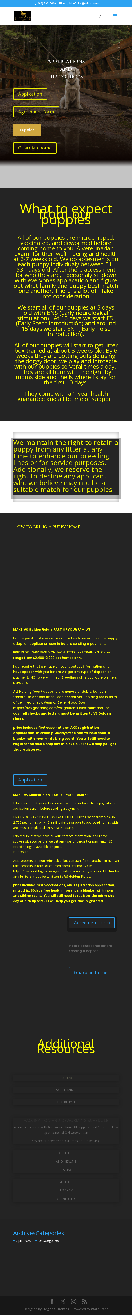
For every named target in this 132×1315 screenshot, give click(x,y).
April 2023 (23, 1240)
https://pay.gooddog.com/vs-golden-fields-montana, (51, 871)
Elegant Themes (55, 1309)
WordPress (99, 1309)
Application (30, 94)
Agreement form (36, 112)
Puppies (27, 129)
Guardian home (35, 148)
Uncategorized (49, 1240)
